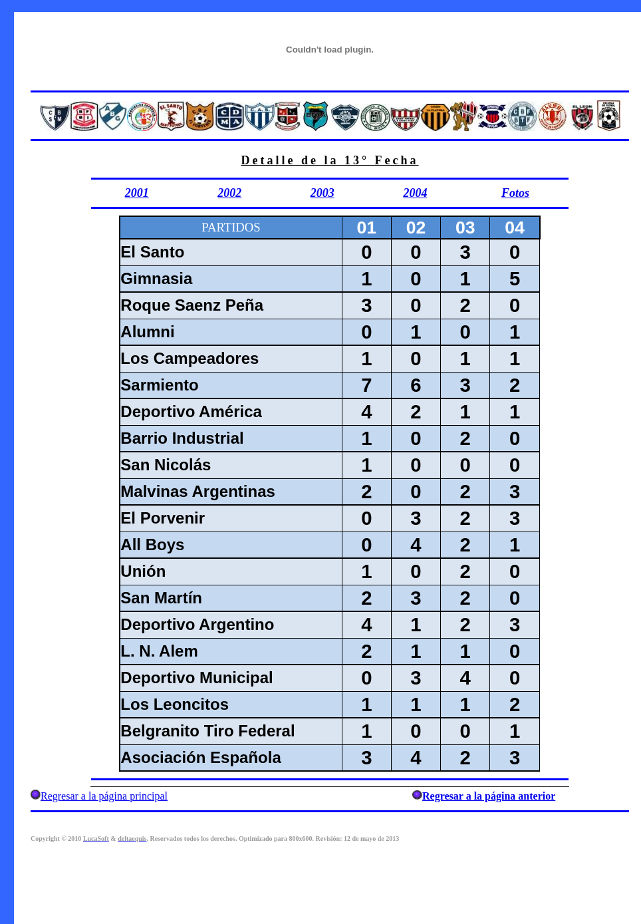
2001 (137, 193)
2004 (415, 193)
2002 (229, 193)
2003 (322, 193)
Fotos (515, 193)
